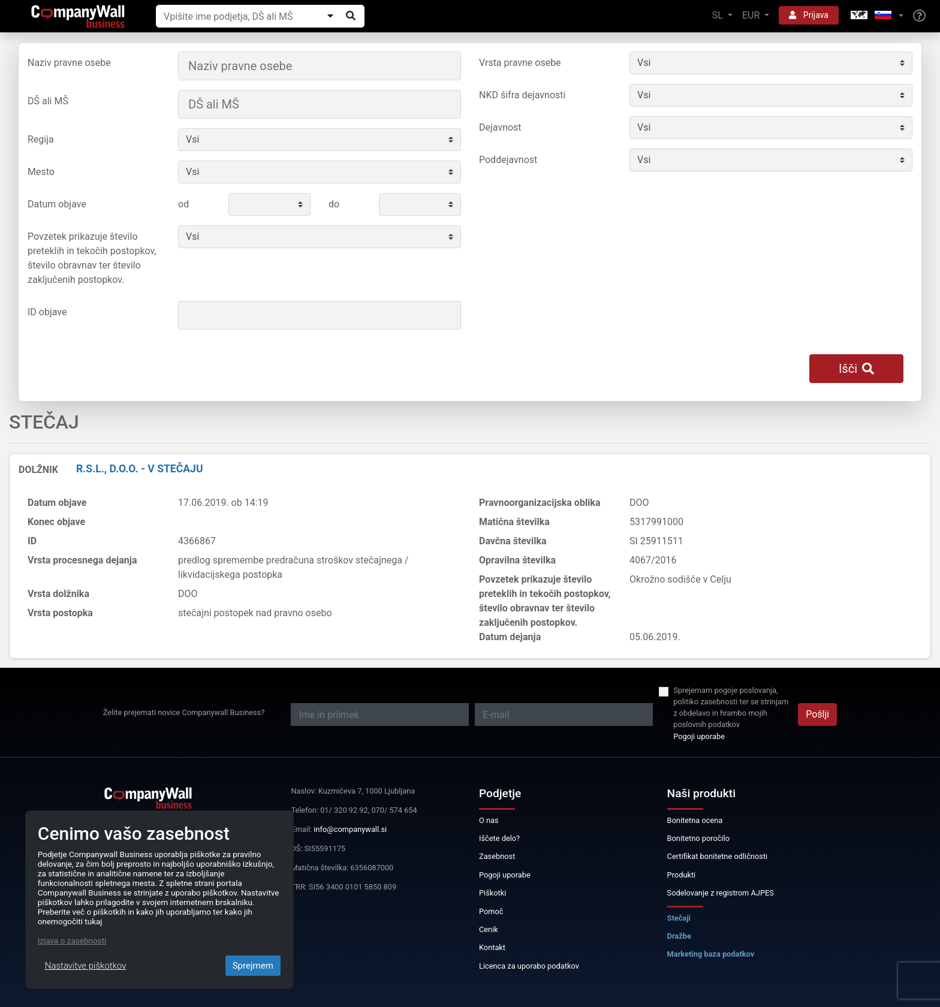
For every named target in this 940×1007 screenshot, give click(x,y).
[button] (875, 16)
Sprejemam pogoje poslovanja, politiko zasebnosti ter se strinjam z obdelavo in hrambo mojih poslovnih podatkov (730, 707)
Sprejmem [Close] (253, 965)
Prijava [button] (808, 15)
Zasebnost (497, 856)
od (183, 204)
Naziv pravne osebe (69, 62)
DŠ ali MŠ (48, 101)
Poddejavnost (508, 159)
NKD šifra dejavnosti (522, 95)
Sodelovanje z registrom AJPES (720, 892)
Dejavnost (500, 127)
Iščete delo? (499, 838)
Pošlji (817, 714)
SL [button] (718, 15)
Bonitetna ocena (695, 820)
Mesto (41, 171)
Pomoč (491, 911)
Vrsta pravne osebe (520, 62)
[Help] (919, 16)
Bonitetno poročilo (698, 838)
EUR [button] (752, 15)
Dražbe (679, 935)
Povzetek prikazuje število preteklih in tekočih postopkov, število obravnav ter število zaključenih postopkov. (92, 258)
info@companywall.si (350, 829)
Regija (41, 139)
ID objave (47, 312)
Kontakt (492, 947)
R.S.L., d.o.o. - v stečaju (139, 469)
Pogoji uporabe (699, 736)
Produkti (681, 874)
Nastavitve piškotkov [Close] (85, 965)
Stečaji (679, 917)
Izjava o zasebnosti (72, 940)
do (334, 204)
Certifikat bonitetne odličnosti (717, 856)
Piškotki (492, 892)
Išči (856, 368)
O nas (489, 820)
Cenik (488, 929)
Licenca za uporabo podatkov (529, 965)
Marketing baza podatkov (711, 953)
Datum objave (57, 204)
